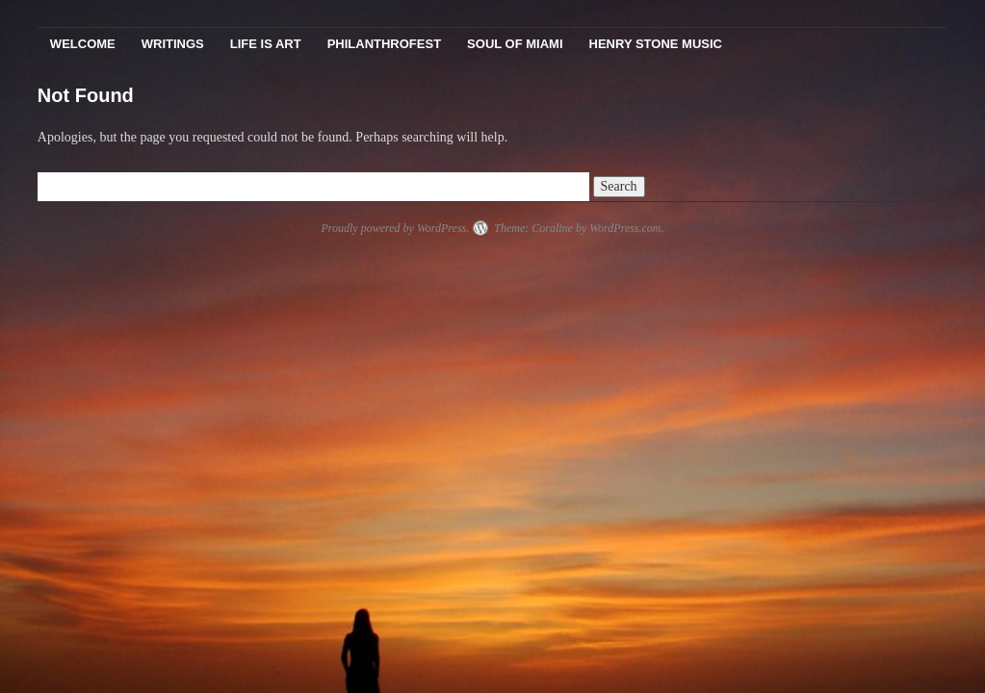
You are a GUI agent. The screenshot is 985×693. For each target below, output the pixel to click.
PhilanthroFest (384, 44)
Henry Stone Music (655, 44)
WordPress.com (625, 228)
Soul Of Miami (514, 44)
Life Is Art (265, 44)
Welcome (83, 44)
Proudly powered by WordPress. (395, 228)
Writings (173, 44)
